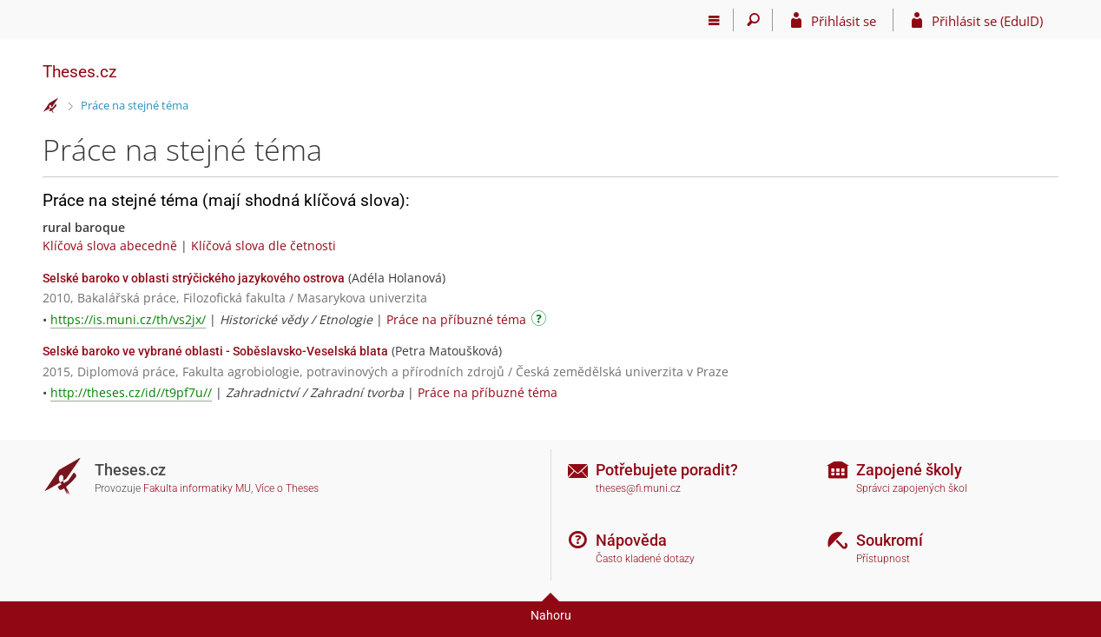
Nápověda (631, 540)
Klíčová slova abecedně (110, 245)
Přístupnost (883, 559)
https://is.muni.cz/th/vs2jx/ (128, 319)
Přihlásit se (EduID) (987, 21)
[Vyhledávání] (753, 20)
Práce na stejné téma (134, 105)
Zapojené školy (909, 470)
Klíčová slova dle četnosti (263, 245)
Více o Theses (287, 488)
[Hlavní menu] (714, 20)
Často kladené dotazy (645, 559)
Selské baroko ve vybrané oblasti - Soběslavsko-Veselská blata (215, 351)
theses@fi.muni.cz (638, 488)
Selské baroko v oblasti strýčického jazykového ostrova (194, 278)
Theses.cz (79, 72)
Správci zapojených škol (911, 488)
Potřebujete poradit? (667, 470)
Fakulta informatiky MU (197, 488)
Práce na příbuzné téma (456, 319)
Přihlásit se (843, 21)
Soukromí (889, 540)
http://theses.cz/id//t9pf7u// (131, 392)
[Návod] (540, 321)
